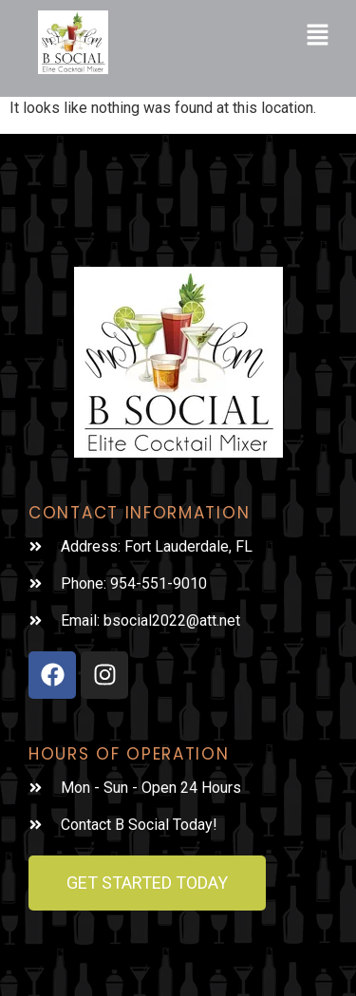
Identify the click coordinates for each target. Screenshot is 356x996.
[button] (318, 37)
